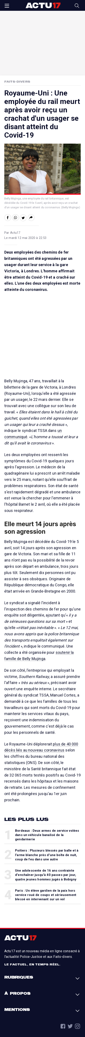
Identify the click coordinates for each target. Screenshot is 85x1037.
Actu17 (42, 5)
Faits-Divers (17, 81)
